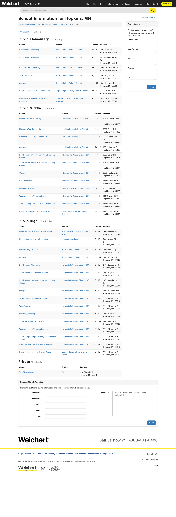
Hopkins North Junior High (31, 119)
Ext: (129, 77)
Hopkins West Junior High (30, 129)
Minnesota (42, 24)
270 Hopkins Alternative (29, 265)
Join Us (156, 4)
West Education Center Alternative (33, 196)
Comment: (104, 393)
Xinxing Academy (26, 75)
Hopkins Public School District (68, 49)
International (113, 4)
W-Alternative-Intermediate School (33, 298)
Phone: (131, 68)
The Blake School (26, 372)
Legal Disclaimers (26, 453)
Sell (95, 4)
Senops (22, 83)
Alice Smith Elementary (29, 57)
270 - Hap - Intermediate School (33, 321)
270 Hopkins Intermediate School (33, 272)
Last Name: (133, 49)
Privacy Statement (56, 453)
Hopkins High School (28, 249)
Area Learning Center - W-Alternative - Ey (37, 203)
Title (147, 4)
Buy (88, 4)
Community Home (27, 24)
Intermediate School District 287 (75, 155)
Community (25, 32)
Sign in (167, 4)
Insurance (138, 4)
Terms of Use (41, 453)
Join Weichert (80, 453)
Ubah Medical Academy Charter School (36, 231)
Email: (130, 58)
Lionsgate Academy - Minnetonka (33, 137)
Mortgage (126, 4)
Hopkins (63, 24)
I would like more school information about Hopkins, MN (133, 404)
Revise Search (148, 17)
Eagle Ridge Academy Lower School (34, 91)
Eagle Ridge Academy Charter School (71, 91)
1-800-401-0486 (31, 3)
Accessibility (93, 453)
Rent (102, 4)
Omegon (23, 173)
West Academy (25, 180)
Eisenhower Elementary (29, 49)
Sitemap (69, 453)
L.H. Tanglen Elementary (29, 68)
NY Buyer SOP (106, 453)
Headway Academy (27, 188)
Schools (37, 32)
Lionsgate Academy (70, 137)
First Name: (133, 39)
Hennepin (53, 24)
